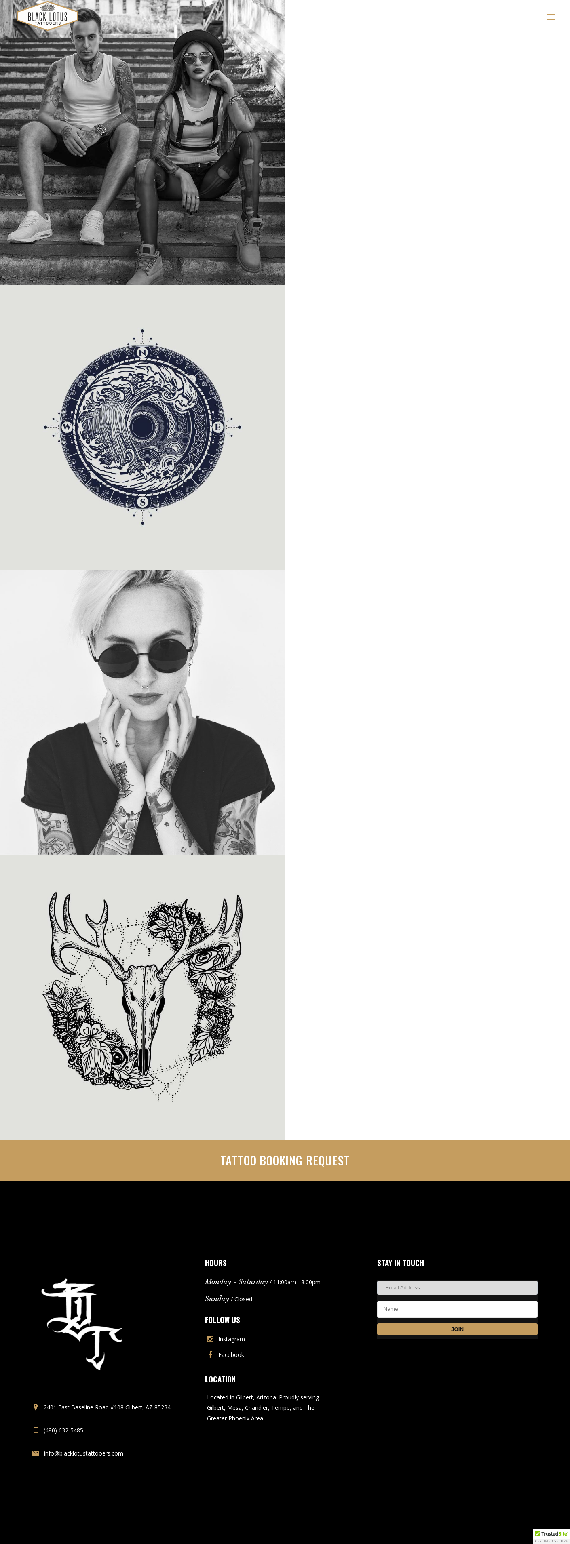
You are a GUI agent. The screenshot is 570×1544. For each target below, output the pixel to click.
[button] (551, 1536)
